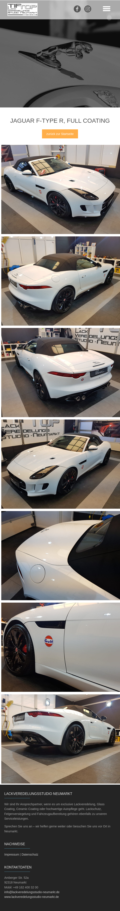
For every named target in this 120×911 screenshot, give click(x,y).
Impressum (11, 854)
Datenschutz (30, 854)
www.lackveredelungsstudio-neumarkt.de (31, 897)
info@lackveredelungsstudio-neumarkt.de (32, 892)
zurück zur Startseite (60, 134)
